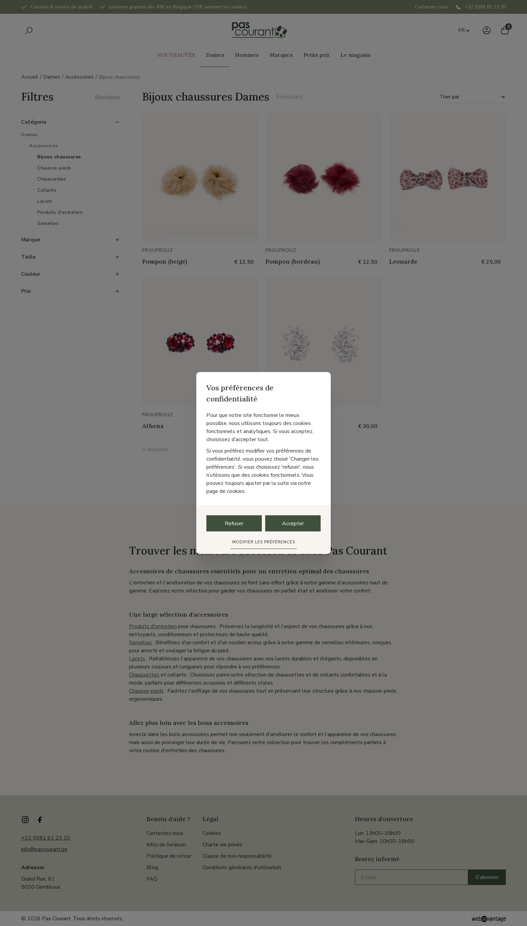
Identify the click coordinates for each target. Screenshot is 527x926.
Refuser (234, 523)
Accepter (293, 523)
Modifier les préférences (263, 542)
